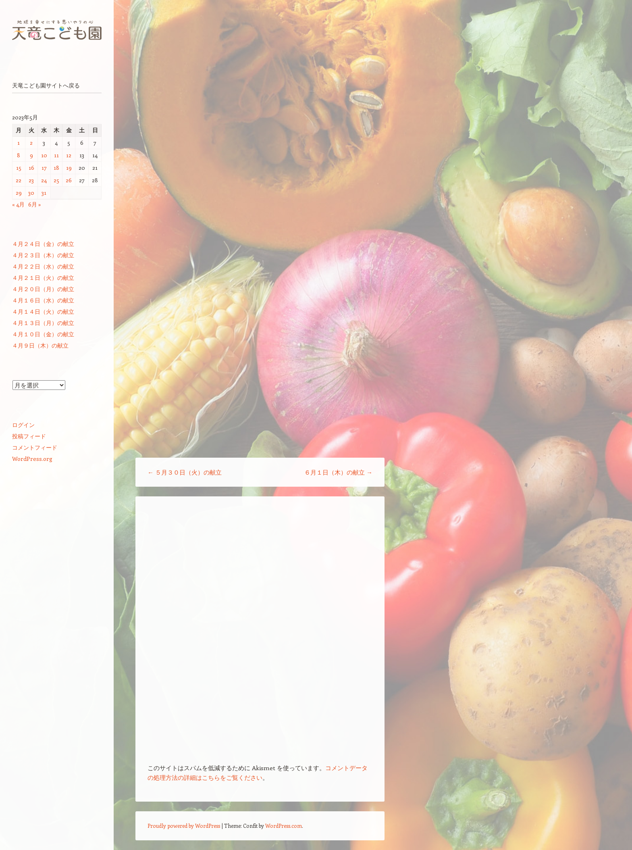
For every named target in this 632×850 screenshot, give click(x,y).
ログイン (23, 425)
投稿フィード (29, 436)
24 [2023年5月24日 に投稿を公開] (44, 180)
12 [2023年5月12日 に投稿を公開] (68, 155)
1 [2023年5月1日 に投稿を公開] (18, 142)
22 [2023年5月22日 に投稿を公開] (18, 180)
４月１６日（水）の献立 (43, 300)
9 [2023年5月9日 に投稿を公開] (31, 155)
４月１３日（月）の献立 (43, 323)
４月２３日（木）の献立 (43, 255)
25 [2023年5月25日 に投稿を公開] (56, 180)
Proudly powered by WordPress (184, 825)
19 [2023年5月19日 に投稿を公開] (69, 167)
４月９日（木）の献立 (40, 345)
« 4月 (18, 204)
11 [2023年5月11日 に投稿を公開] (56, 155)
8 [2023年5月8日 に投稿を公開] (18, 155)
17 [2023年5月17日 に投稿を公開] (44, 167)
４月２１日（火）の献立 (43, 277)
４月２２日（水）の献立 (43, 266)
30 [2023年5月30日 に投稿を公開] (31, 192)
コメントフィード (34, 447)
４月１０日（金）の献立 (43, 334)
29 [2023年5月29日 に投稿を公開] (19, 192)
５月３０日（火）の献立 (185, 472)
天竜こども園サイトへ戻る (46, 85)
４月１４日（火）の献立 (43, 311)
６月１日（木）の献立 (338, 472)
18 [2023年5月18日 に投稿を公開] (56, 167)
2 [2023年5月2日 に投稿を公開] (31, 142)
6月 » (34, 204)
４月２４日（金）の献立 (43, 244)
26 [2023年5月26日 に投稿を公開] (69, 180)
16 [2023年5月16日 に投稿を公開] (31, 167)
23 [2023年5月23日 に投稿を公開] (31, 180)
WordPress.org (32, 458)
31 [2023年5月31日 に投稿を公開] (44, 192)
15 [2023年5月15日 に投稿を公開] (18, 167)
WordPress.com (283, 825)
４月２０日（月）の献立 (43, 289)
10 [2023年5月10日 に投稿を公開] (44, 155)
